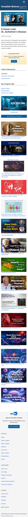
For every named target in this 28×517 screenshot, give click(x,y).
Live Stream (4, 449)
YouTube (3, 503)
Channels (3, 446)
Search (3, 459)
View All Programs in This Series (14, 116)
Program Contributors (6, 475)
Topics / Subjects (5, 440)
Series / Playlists (5, 443)
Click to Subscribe (13, 426)
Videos (3, 437)
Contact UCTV (4, 493)
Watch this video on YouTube (16, 24)
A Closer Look (14, 112)
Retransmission (5, 456)
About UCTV (4, 468)
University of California (6, 484)
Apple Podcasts (5, 507)
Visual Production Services (7, 481)
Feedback (3, 496)
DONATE (14, 61)
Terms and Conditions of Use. (7, 515)
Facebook (3, 500)
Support (3, 478)
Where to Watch (5, 453)
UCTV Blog (4, 472)
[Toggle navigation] (24, 2)
